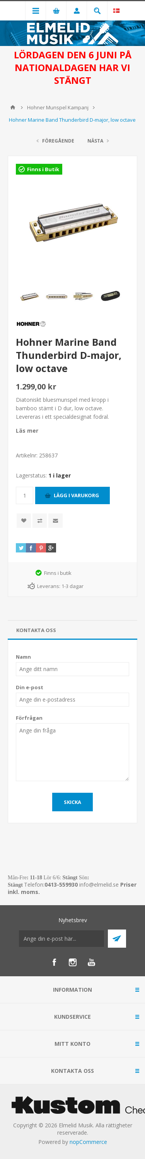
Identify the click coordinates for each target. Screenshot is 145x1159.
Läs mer (27, 430)
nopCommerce (88, 1141)
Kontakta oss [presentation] (36, 630)
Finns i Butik (43, 169)
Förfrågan (29, 717)
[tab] (72, 630)
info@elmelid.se (99, 884)
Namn (23, 656)
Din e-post (29, 687)
